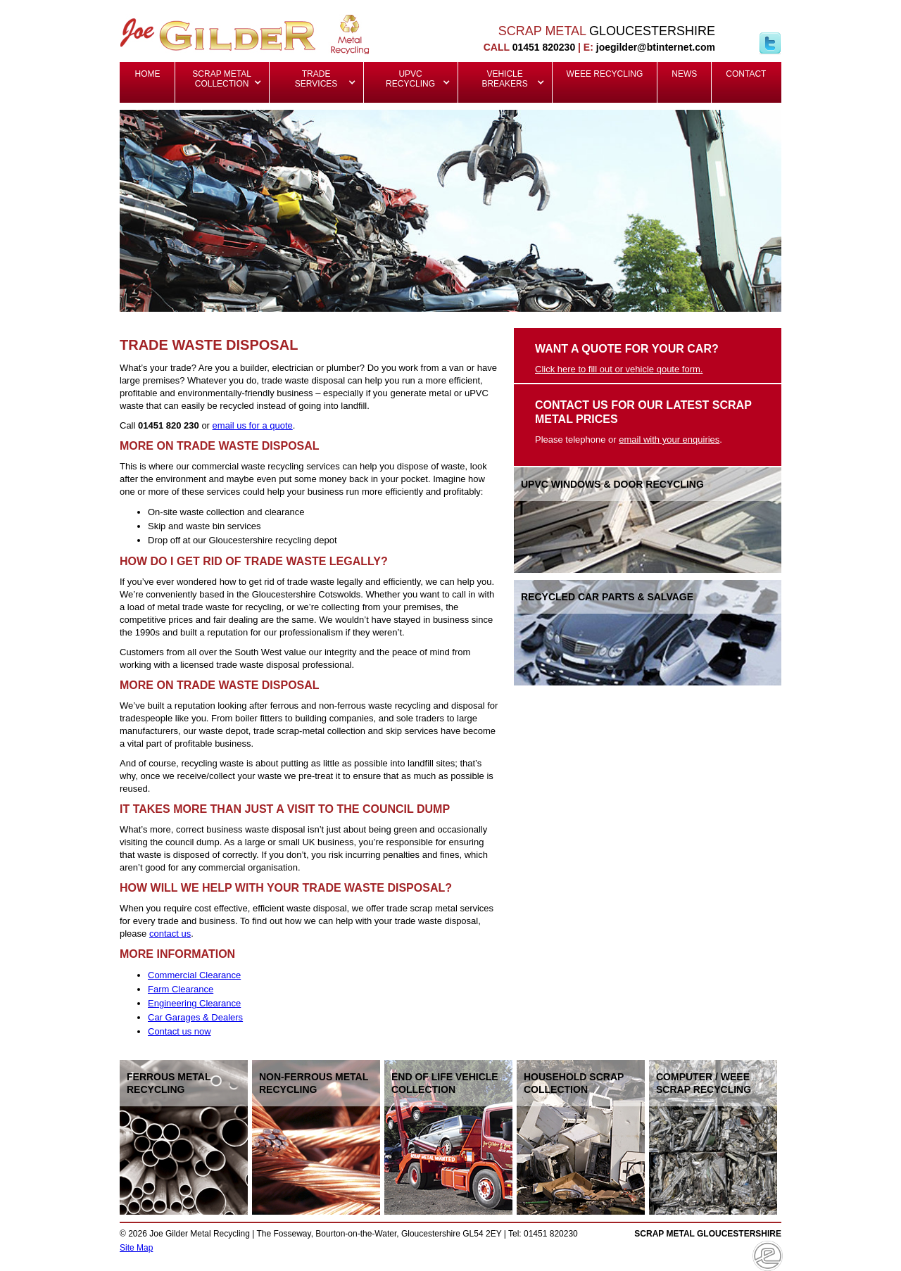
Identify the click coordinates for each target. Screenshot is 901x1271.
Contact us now (179, 1031)
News (684, 74)
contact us (170, 933)
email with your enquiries (669, 439)
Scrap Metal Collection (222, 79)
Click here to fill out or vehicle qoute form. (618, 369)
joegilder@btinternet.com (655, 47)
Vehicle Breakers (504, 79)
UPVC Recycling (410, 79)
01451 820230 (544, 47)
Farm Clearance (180, 989)
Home (147, 74)
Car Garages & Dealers (195, 1017)
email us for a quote (253, 425)
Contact (746, 74)
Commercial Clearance (194, 975)
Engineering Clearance (194, 1003)
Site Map (136, 1248)
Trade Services (316, 79)
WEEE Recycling (605, 74)
